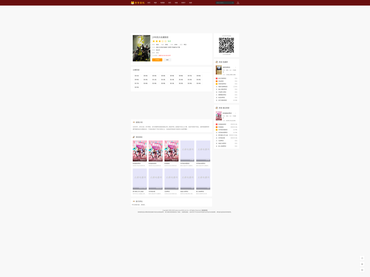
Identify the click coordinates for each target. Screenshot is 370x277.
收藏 (167, 59)
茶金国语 (220, 81)
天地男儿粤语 (221, 92)
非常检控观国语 (184, 163)
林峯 (157, 47)
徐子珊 (178, 47)
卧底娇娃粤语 (137, 163)
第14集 (181, 79)
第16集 (199, 79)
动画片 (183, 2)
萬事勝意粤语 (221, 95)
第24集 (199, 83)
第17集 (137, 83)
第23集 (190, 83)
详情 (186, 129)
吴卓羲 (161, 47)
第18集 (146, 83)
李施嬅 (174, 47)
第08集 (199, 75)
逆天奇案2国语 (221, 100)
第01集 (137, 75)
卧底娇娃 (167, 163)
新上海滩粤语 (200, 191)
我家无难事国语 (221, 86)
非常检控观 (152, 191)
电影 (155, 2)
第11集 (154, 79)
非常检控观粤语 (200, 163)
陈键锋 (165, 47)
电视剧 (162, 2)
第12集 (163, 79)
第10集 (146, 79)
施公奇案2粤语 (221, 89)
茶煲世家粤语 (221, 84)
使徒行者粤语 (184, 191)
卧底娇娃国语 (152, 163)
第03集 (154, 75)
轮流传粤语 (220, 97)
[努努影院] (204, 210)
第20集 (163, 83)
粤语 (185, 44)
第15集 (190, 79)
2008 (175, 44)
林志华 (158, 50)
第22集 (181, 83)
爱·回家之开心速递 (138, 191)
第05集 (172, 75)
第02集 (146, 75)
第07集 (190, 75)
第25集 (137, 87)
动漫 (176, 2)
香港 (157, 44)
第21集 (172, 83)
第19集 (154, 83)
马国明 (169, 47)
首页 (149, 2)
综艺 (169, 2)
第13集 (172, 79)
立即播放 (157, 59)
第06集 (181, 75)
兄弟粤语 (167, 191)
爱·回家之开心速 (222, 135)
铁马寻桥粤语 (221, 78)
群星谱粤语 (226, 67)
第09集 (137, 79)
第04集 (163, 75)
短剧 (190, 2)
